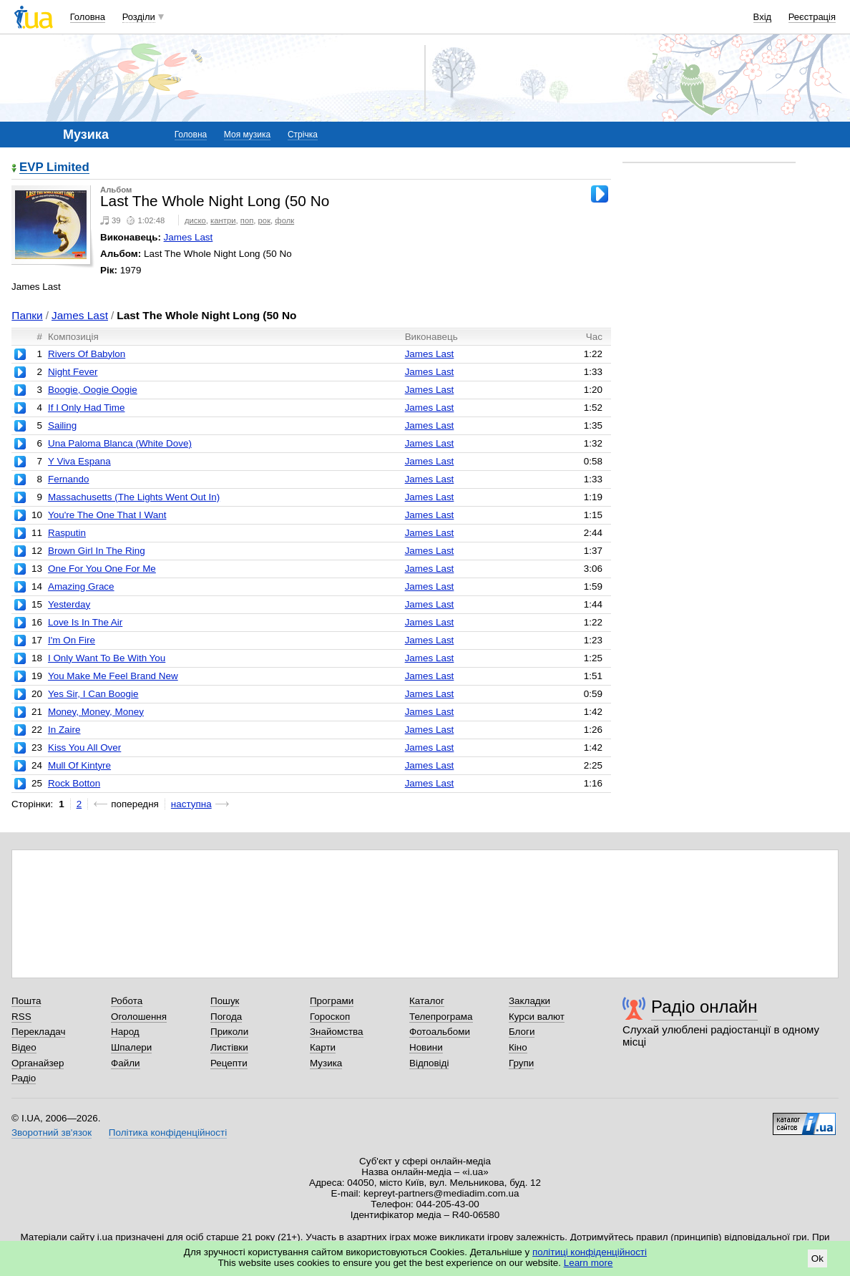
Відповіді (429, 1063)
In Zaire (64, 729)
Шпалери (131, 1047)
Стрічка (303, 135)
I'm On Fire (71, 640)
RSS (21, 1016)
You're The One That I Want (107, 515)
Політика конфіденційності (168, 1132)
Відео (23, 1047)
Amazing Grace (81, 586)
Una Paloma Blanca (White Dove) (120, 443)
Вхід (762, 16)
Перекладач (38, 1031)
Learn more (588, 1262)
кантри (222, 220)
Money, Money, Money (96, 711)
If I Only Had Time (86, 407)
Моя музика (247, 135)
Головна (87, 16)
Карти (323, 1047)
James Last (188, 237)
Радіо (23, 1078)
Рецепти (229, 1063)
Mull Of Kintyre (79, 765)
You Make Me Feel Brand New (113, 676)
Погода (226, 1016)
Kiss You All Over (84, 747)
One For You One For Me (102, 568)
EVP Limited (54, 168)
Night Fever (72, 371)
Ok (817, 1258)
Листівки (229, 1047)
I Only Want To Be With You (106, 658)
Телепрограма (441, 1016)
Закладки (529, 1000)
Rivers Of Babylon (86, 354)
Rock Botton (74, 783)
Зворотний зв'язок (51, 1132)
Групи (521, 1063)
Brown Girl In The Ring (96, 550)
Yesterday (69, 604)
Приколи (229, 1031)
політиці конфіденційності (589, 1252)
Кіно (518, 1047)
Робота (126, 1000)
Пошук (225, 1000)
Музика (326, 1063)
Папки (26, 315)
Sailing (62, 425)
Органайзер (37, 1063)
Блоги (522, 1031)
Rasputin (67, 532)
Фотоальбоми (439, 1031)
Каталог (426, 1000)
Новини (426, 1047)
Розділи (138, 16)
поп (247, 220)
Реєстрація (812, 16)
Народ (125, 1031)
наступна (191, 804)
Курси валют (537, 1016)
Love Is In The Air (85, 622)
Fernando (68, 479)
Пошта (26, 1000)
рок (264, 220)
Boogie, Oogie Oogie (92, 389)
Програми (331, 1000)
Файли (125, 1063)
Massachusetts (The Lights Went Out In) (134, 497)
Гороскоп (330, 1016)
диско (195, 220)
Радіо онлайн (704, 1006)
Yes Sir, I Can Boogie (93, 693)
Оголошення (139, 1016)
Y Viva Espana (79, 461)
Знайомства (336, 1031)
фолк (284, 220)
